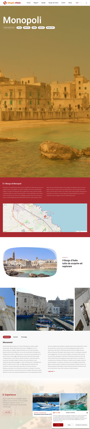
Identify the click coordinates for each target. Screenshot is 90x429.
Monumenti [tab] (7, 337)
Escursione (42, 413)
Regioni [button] (36, 3)
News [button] (70, 3)
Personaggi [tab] (24, 337)
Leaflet (77, 231)
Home (28, 3)
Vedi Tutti (7, 412)
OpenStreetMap (84, 231)
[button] (87, 412)
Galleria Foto (26, 27)
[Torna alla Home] (12, 3)
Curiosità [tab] (15, 337)
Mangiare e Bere (50, 27)
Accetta (58, 424)
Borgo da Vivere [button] (53, 3)
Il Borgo (19, 27)
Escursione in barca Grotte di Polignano (44, 414)
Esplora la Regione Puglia (9, 27)
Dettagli (34, 27)
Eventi (63, 3)
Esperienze (41, 27)
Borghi (43, 3)
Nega (69, 424)
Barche (36, 413)
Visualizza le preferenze (81, 424)
